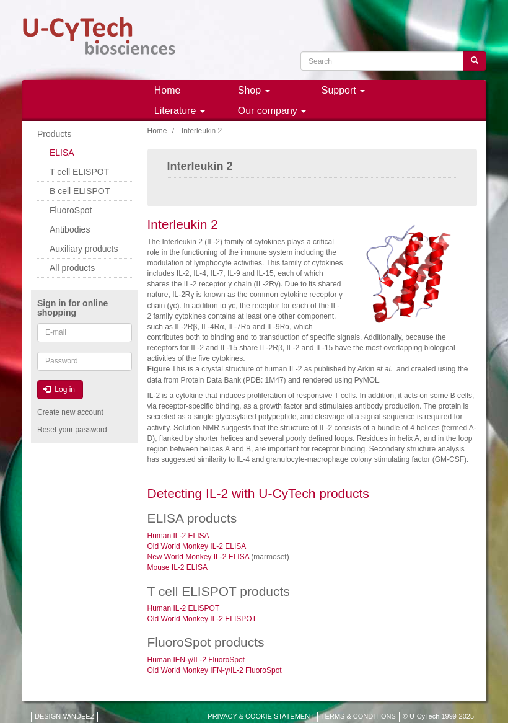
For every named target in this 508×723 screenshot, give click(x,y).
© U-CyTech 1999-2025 (438, 716)
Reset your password (72, 429)
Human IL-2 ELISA (178, 535)
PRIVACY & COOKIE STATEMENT (261, 716)
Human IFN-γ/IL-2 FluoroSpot (196, 659)
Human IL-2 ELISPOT (183, 608)
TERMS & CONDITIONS (358, 716)
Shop (254, 90)
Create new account (70, 412)
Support (343, 90)
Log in (59, 389)
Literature (179, 110)
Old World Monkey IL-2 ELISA (197, 546)
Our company (272, 110)
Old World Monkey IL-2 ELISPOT (202, 618)
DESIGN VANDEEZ (64, 716)
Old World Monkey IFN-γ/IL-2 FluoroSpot (214, 670)
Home (167, 90)
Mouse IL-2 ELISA (177, 567)
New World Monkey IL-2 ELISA (199, 556)
